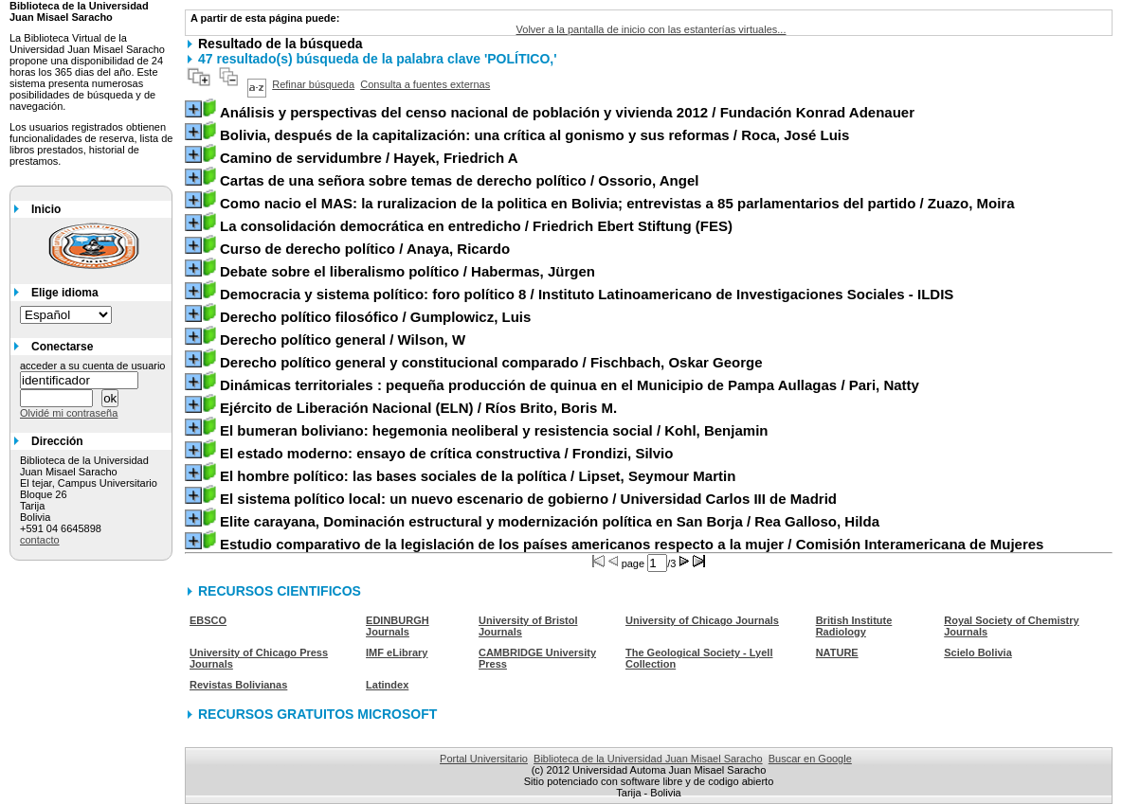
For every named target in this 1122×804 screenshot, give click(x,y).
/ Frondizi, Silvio (446, 453)
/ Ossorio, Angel (459, 180)
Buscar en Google (810, 758)
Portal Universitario (484, 758)
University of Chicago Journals (702, 620)
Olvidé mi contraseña (69, 413)
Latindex (387, 684)
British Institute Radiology (854, 626)
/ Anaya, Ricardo (365, 249)
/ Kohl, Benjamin (494, 430)
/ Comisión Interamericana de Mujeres (632, 544)
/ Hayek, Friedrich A (369, 158)
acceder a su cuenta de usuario (93, 365)
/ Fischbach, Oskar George (491, 362)
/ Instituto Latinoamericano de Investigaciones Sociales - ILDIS (586, 294)
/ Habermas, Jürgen (407, 271)
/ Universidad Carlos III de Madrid (528, 499)
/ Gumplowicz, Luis (375, 317)
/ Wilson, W (342, 339)
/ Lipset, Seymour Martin (477, 476)
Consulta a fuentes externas (425, 84)
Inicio (46, 209)
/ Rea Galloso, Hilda (549, 521)
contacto (40, 539)
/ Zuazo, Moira (617, 203)
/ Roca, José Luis (534, 135)
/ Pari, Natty (569, 385)
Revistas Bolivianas (238, 684)
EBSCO (208, 620)
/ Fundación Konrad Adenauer (567, 112)
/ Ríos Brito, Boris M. (418, 408)
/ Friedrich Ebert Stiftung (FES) (476, 226)
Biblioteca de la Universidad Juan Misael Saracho (648, 758)
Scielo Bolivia (978, 652)
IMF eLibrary (396, 652)
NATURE (837, 652)
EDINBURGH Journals (397, 626)
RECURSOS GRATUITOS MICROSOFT (317, 714)
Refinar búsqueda (313, 84)
